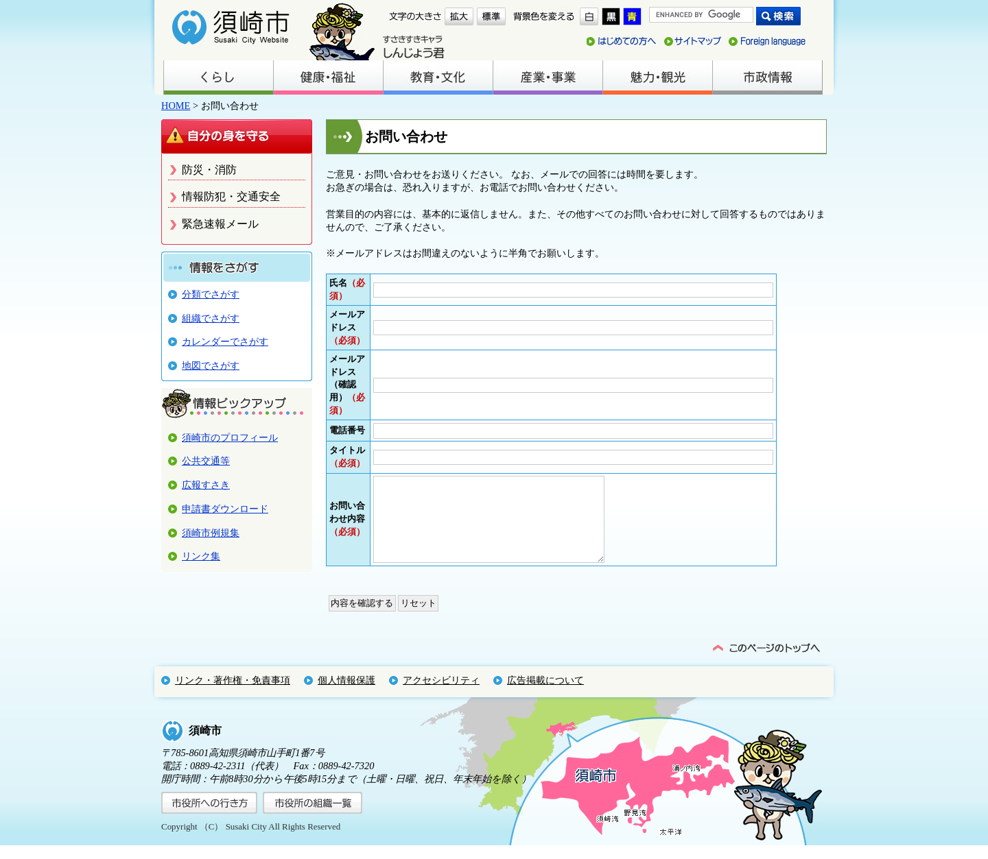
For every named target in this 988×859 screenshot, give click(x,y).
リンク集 (201, 556)
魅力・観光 (657, 77)
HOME (175, 105)
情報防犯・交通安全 (231, 196)
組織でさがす (210, 318)
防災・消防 (209, 170)
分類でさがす (210, 294)
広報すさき (206, 484)
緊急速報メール (220, 224)
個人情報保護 (346, 693)
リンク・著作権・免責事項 (232, 693)
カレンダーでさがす (225, 341)
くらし (218, 77)
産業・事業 (547, 77)
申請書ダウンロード (225, 508)
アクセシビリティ (441, 693)
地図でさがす (210, 365)
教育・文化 (438, 77)
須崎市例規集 (210, 532)
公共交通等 (206, 460)
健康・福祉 (328, 77)
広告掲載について (545, 693)
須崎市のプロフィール (230, 437)
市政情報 (767, 77)
